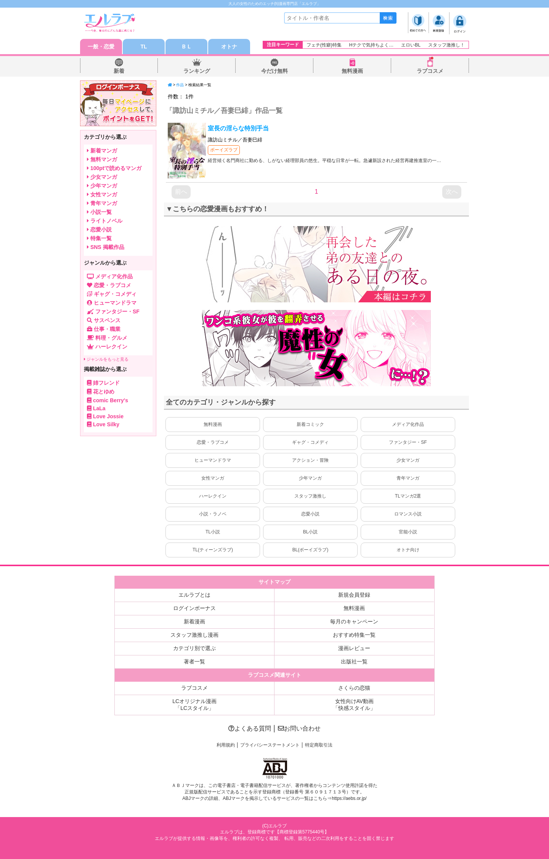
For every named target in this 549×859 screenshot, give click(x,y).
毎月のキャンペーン (354, 621)
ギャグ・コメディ (310, 442)
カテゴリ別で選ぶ (194, 648)
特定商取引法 (318, 745)
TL (143, 46)
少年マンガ (310, 478)
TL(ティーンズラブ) (213, 549)
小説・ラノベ (212, 514)
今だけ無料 (274, 71)
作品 (180, 85)
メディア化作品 (408, 424)
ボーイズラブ (224, 150)
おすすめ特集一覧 (354, 635)
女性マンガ (212, 478)
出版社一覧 (354, 661)
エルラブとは (194, 595)
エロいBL (411, 45)
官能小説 (408, 532)
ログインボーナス (194, 608)
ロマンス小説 (408, 514)
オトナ (229, 46)
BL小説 (310, 532)
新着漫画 (194, 621)
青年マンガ (407, 478)
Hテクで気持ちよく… (371, 45)
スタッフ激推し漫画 (194, 635)
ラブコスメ (430, 71)
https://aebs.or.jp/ (349, 798)
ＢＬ (186, 46)
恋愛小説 (310, 514)
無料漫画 (352, 71)
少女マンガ (407, 460)
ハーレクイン (212, 496)
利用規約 (226, 745)
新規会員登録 (354, 595)
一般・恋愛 (101, 46)
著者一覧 (194, 661)
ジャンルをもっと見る (106, 359)
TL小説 (212, 532)
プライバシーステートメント (270, 745)
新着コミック (310, 424)
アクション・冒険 (310, 460)
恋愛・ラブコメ (213, 442)
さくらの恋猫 (354, 688)
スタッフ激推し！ (446, 45)
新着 (119, 71)
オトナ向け (407, 549)
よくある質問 (249, 728)
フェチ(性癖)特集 (324, 45)
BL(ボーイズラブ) (310, 549)
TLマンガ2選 (408, 496)
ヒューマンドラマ (212, 460)
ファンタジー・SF (408, 442)
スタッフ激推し (310, 496)
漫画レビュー (354, 648)
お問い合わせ (299, 728)
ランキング (196, 71)
